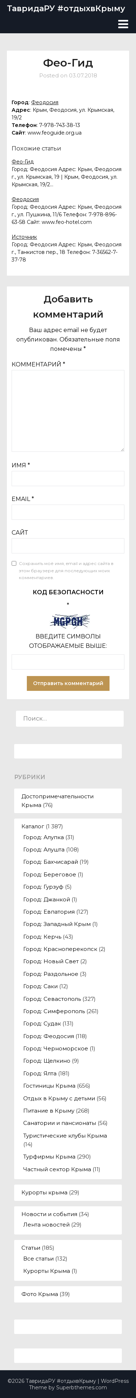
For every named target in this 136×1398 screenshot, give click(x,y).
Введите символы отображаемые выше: (68, 641)
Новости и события (49, 1214)
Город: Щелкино (46, 1060)
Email (23, 499)
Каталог (32, 826)
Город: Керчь (42, 936)
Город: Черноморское (55, 1048)
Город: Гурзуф (43, 886)
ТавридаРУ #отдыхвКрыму (66, 8)
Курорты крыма (44, 1192)
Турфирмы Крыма (49, 1156)
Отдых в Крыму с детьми (59, 1098)
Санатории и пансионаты (59, 1122)
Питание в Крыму (48, 1110)
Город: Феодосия (48, 1036)
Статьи (30, 1247)
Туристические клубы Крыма (65, 1135)
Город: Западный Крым (57, 924)
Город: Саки (40, 986)
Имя (21, 465)
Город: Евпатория (49, 911)
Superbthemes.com (81, 1387)
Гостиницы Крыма (49, 1085)
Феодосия (44, 102)
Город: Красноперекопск (60, 949)
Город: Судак (42, 1023)
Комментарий (38, 364)
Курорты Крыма (46, 1270)
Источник (24, 237)
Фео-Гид (23, 161)
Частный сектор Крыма (57, 1169)
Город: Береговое (49, 874)
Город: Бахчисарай (50, 861)
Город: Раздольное (50, 973)
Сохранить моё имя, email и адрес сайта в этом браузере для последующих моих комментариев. (66, 570)
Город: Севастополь (52, 998)
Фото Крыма (39, 1294)
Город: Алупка (43, 837)
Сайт (20, 532)
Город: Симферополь (54, 1011)
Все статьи (38, 1258)
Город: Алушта (44, 849)
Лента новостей (46, 1224)
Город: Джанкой (46, 899)
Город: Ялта (40, 1073)
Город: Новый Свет (51, 961)
